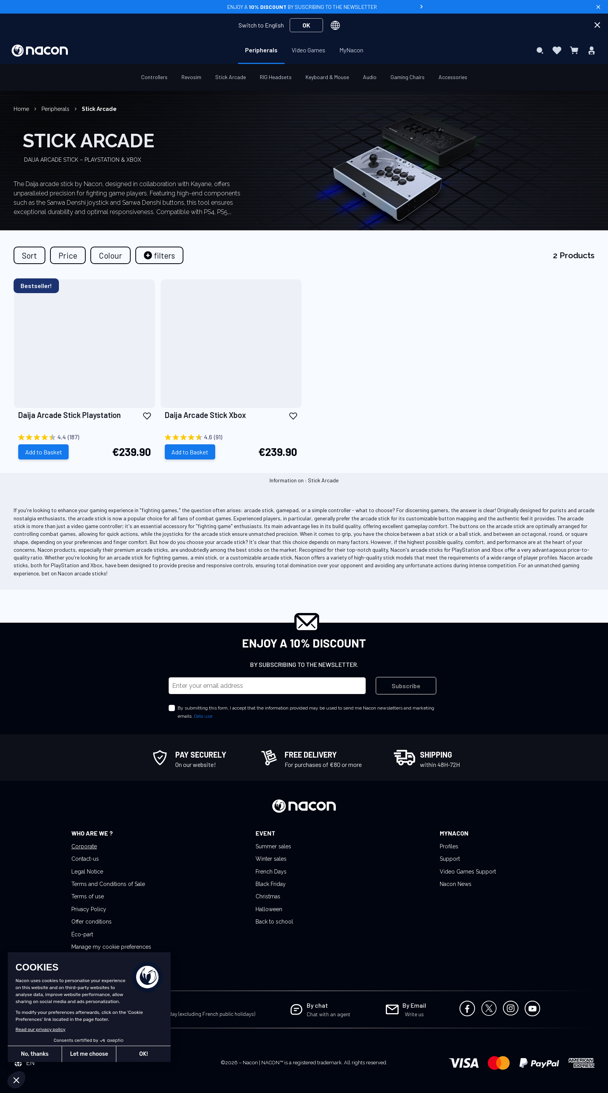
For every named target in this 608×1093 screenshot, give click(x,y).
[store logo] (40, 50)
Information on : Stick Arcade (304, 480)
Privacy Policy (88, 909)
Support (450, 859)
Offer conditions (91, 922)
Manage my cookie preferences (111, 947)
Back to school (274, 922)
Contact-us (85, 859)
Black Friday (271, 884)
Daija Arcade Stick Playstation (69, 415)
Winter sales (271, 859)
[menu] (304, 50)
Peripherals (56, 109)
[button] (147, 415)
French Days (271, 872)
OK (306, 25)
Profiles (449, 846)
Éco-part (82, 934)
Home (22, 109)
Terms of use (87, 896)
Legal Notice (87, 872)
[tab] (159, 255)
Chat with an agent (329, 1014)
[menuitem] (261, 50)
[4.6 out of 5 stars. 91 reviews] (231, 437)
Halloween (269, 909)
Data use (203, 716)
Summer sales (273, 846)
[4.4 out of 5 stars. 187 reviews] (84, 437)
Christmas (268, 896)
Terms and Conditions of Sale (108, 884)
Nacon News (456, 884)
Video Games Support (468, 872)
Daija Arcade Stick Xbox (205, 415)
